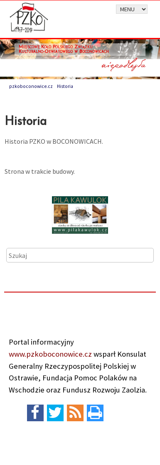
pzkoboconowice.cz (31, 86)
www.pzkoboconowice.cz (50, 354)
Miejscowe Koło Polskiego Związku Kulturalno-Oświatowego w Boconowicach (64, 49)
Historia (65, 86)
